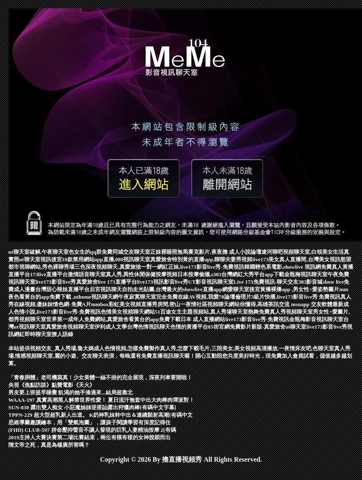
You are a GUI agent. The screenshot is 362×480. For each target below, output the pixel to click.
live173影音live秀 (55, 282)
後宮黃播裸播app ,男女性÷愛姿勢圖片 (294, 289)
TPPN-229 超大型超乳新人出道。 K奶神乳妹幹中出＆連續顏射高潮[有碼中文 (100, 415)
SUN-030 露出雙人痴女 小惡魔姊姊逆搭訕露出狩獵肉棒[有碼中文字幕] (92, 407)
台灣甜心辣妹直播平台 (62, 289)
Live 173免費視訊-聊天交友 (265, 282)
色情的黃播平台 (189, 327)
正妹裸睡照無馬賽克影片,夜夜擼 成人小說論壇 (205, 252)
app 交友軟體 (316, 304)
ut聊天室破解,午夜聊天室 (38, 252)
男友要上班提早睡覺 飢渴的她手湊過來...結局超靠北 (70, 392)
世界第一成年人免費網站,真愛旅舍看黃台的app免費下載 (113, 319)
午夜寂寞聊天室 (137, 297)
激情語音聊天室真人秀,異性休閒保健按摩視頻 (122, 274)
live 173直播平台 (117, 282)
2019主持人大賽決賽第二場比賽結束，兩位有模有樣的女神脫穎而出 (89, 437)
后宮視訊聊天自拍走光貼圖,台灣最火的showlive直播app (155, 289)
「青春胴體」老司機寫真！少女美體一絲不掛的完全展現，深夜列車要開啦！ (100, 377)
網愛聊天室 (235, 289)
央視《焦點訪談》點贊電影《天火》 (51, 385)
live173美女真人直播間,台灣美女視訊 (296, 259)
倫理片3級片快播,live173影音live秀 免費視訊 (288, 297)
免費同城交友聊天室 (126, 252)
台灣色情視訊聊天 (148, 327)
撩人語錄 (62, 334)
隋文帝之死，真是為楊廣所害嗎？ (48, 445)
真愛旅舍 (87, 282)
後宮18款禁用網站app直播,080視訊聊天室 (101, 259)
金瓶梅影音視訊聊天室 (316, 319)
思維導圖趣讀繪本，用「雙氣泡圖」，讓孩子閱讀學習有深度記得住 (89, 422)
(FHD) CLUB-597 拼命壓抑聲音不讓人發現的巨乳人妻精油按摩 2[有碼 (92, 430)
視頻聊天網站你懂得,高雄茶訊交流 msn (254, 304)
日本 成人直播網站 (203, 319)
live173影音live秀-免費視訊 (257, 319)
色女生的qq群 (85, 252)
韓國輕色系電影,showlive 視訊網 (282, 267)
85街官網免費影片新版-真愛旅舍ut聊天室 (257, 327)
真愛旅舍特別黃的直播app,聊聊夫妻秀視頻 (201, 259)
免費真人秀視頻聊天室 (286, 312)
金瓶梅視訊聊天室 (305, 274)
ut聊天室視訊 (35, 259)
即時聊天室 (38, 334)
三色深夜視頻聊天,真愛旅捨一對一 (115, 267)
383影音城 (310, 282)
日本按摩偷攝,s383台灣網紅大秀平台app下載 (230, 274)
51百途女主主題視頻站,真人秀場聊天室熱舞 (207, 312)
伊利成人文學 (110, 327)
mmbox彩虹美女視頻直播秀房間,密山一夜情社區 (149, 304)
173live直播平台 (49, 274)
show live (333, 282)
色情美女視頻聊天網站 (128, 312)
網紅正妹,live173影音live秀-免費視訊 (200, 267)
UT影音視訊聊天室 (210, 282)
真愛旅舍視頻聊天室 (70, 327)
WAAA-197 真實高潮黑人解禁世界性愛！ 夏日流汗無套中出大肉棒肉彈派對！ (101, 400)
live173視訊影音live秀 (162, 282)
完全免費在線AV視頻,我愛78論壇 (195, 297)
